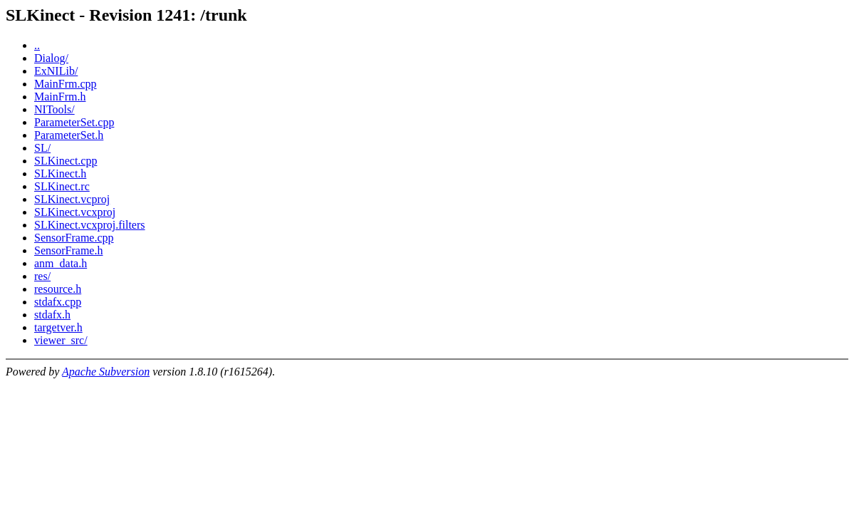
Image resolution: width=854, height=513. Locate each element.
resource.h (57, 289)
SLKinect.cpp (65, 161)
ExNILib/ (56, 71)
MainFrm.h (59, 96)
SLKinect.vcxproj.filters (89, 225)
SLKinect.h (60, 173)
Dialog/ (51, 58)
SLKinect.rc (62, 186)
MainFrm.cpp (65, 84)
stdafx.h (52, 315)
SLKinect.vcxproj (74, 212)
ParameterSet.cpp (74, 122)
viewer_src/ (61, 340)
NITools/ (54, 109)
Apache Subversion (106, 372)
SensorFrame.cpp (74, 238)
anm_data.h (60, 263)
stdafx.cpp (57, 302)
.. (37, 45)
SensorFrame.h (68, 250)
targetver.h (58, 327)
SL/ (42, 148)
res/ (42, 276)
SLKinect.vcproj (72, 199)
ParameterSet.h (68, 135)
